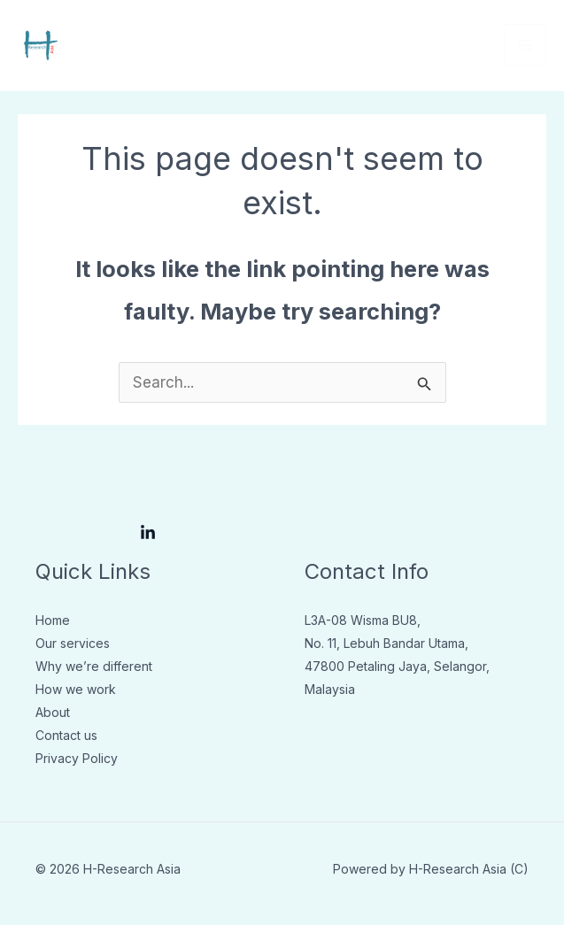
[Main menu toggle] (526, 45)
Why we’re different (93, 666)
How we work (75, 689)
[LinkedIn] (148, 533)
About (52, 712)
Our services (72, 643)
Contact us (66, 735)
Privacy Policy (76, 758)
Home (52, 620)
